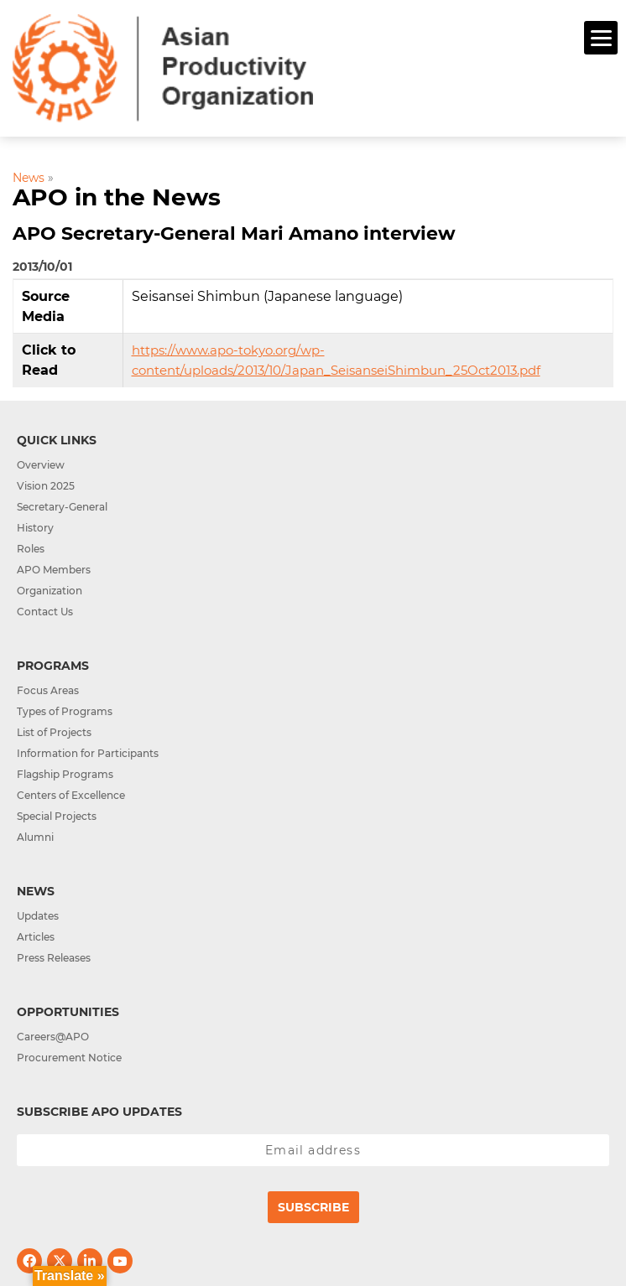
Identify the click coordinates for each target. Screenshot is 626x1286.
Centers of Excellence (71, 795)
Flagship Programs (65, 774)
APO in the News (117, 197)
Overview (41, 465)
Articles (36, 937)
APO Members (54, 569)
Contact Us (45, 611)
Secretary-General (62, 506)
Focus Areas (48, 690)
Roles (30, 548)
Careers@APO (53, 1036)
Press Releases (54, 958)
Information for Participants (88, 753)
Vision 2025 (46, 486)
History (35, 527)
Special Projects (57, 816)
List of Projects (54, 732)
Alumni (35, 837)
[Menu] (601, 37)
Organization (49, 590)
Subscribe (313, 1207)
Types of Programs (64, 711)
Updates (38, 916)
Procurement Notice (69, 1057)
